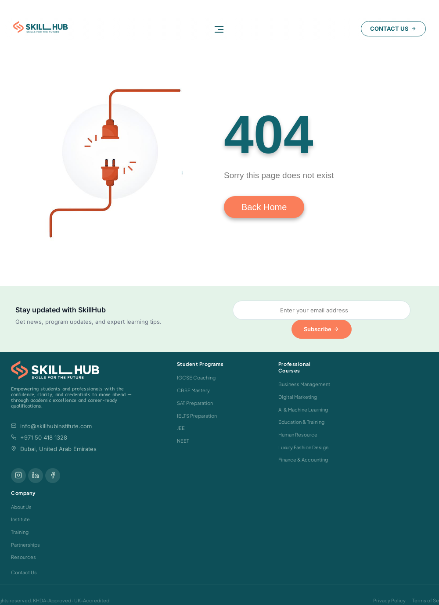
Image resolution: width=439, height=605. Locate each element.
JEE (181, 428)
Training (20, 532)
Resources (23, 557)
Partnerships (25, 545)
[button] (219, 29)
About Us (21, 507)
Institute (20, 519)
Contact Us (24, 572)
